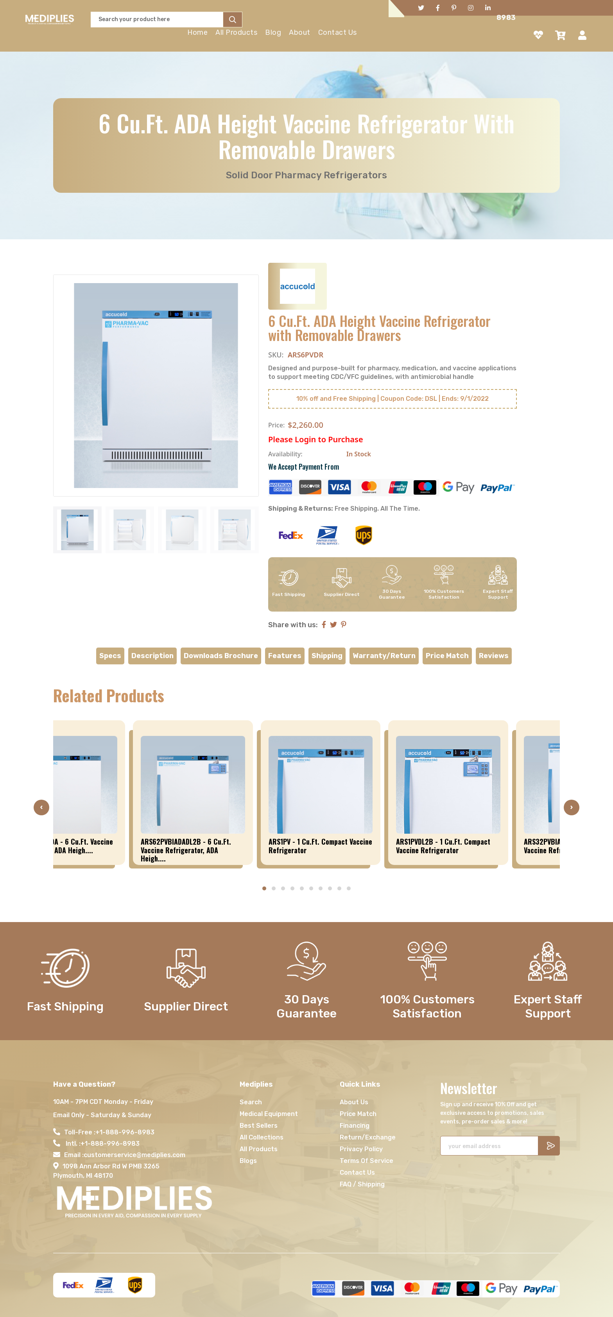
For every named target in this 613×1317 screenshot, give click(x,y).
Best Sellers (259, 1125)
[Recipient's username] (489, 1146)
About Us (354, 1102)
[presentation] (41, 807)
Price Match (358, 1114)
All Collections (261, 1137)
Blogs (248, 1160)
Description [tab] (152, 655)
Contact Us (337, 32)
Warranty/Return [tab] (384, 655)
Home (197, 32)
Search (251, 1102)
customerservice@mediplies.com (134, 1155)
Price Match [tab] (447, 655)
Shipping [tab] (327, 655)
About (299, 32)
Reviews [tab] (494, 655)
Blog (273, 32)
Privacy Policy (361, 1149)
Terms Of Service (366, 1160)
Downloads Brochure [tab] (221, 655)
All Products (236, 32)
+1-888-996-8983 (124, 1132)
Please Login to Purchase (315, 439)
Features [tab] (284, 655)
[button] (264, 888)
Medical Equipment (269, 1114)
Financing (354, 1125)
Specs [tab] (110, 655)
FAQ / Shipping (362, 1184)
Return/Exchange (368, 1137)
